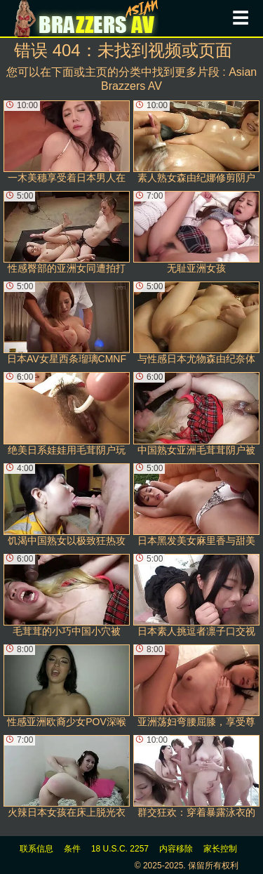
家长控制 (220, 849)
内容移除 (176, 849)
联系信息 (36, 849)
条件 (72, 849)
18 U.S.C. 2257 (120, 849)
